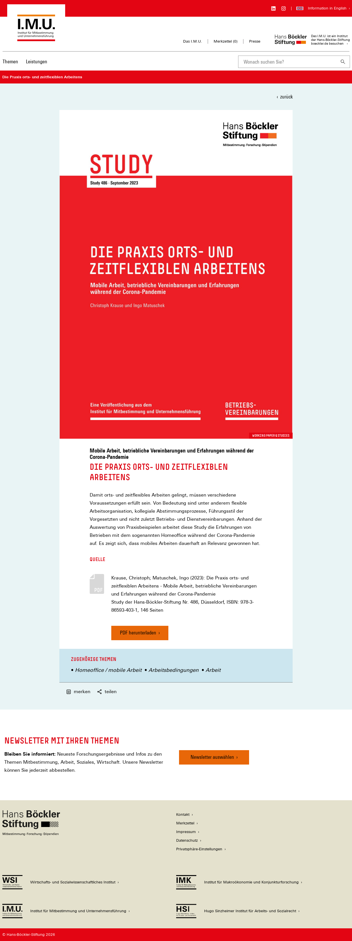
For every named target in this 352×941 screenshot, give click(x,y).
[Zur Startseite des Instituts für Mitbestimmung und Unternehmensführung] (36, 38)
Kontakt (182, 814)
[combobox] (287, 62)
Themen (10, 61)
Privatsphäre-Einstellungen (199, 849)
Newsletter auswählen (212, 757)
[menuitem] (10, 65)
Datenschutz (187, 840)
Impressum (186, 832)
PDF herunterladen (138, 633)
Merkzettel (185, 823)
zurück (286, 97)
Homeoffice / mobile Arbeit (108, 670)
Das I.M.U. (192, 41)
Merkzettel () (226, 41)
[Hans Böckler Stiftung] (31, 834)
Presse (254, 41)
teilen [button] (106, 691)
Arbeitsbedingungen (173, 670)
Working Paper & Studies (270, 436)
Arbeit (213, 670)
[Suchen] (343, 62)
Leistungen (36, 61)
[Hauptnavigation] (25, 62)
